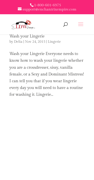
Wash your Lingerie (27, 36)
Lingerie (54, 42)
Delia (18, 42)
